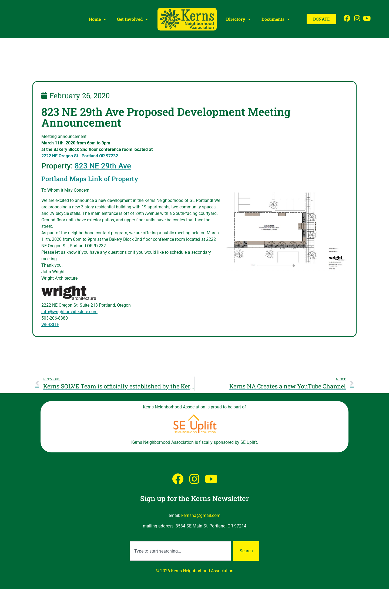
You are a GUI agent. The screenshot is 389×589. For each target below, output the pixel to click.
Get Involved (132, 19)
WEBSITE (50, 324)
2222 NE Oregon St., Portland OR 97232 (79, 155)
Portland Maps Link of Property (89, 178)
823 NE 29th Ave (103, 165)
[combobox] (180, 551)
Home (97, 19)
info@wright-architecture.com (69, 311)
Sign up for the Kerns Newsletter (194, 498)
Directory (238, 19)
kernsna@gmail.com (200, 515)
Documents (275, 19)
